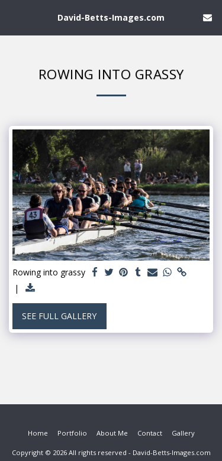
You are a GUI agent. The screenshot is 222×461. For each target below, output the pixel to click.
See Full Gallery (59, 316)
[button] (13, 17)
